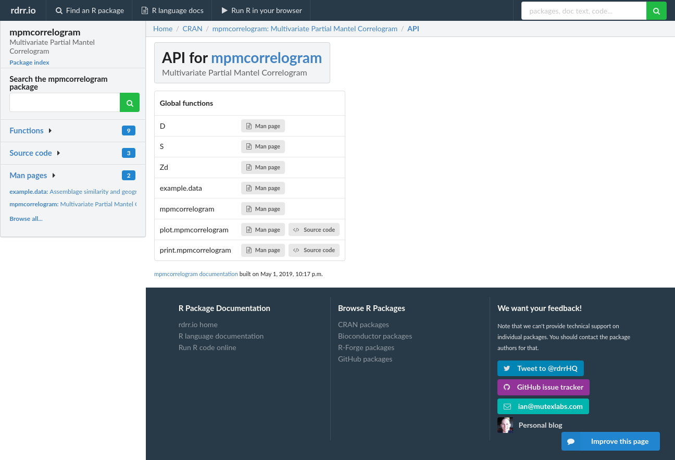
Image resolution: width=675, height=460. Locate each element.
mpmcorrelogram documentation (196, 273)
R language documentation (221, 335)
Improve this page (605, 441)
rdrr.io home (198, 324)
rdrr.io (22, 10)
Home (162, 28)
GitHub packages (365, 358)
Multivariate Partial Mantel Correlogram (89, 204)
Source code (30, 152)
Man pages (28, 175)
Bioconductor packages (375, 335)
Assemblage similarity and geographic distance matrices (105, 191)
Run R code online (207, 347)
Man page (263, 125)
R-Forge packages (366, 347)
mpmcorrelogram (266, 57)
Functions (26, 130)
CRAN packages (363, 324)
